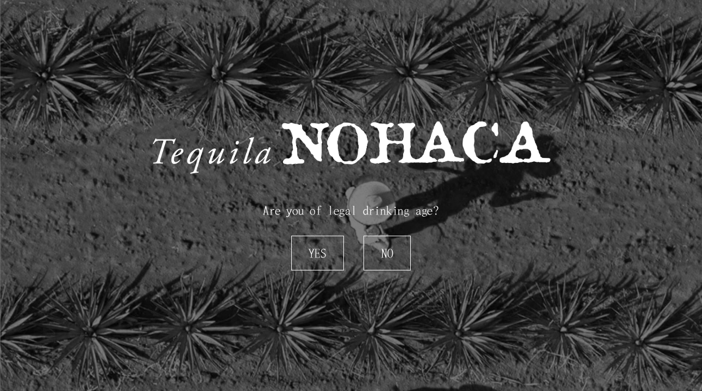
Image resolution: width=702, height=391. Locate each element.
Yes (317, 253)
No (387, 253)
